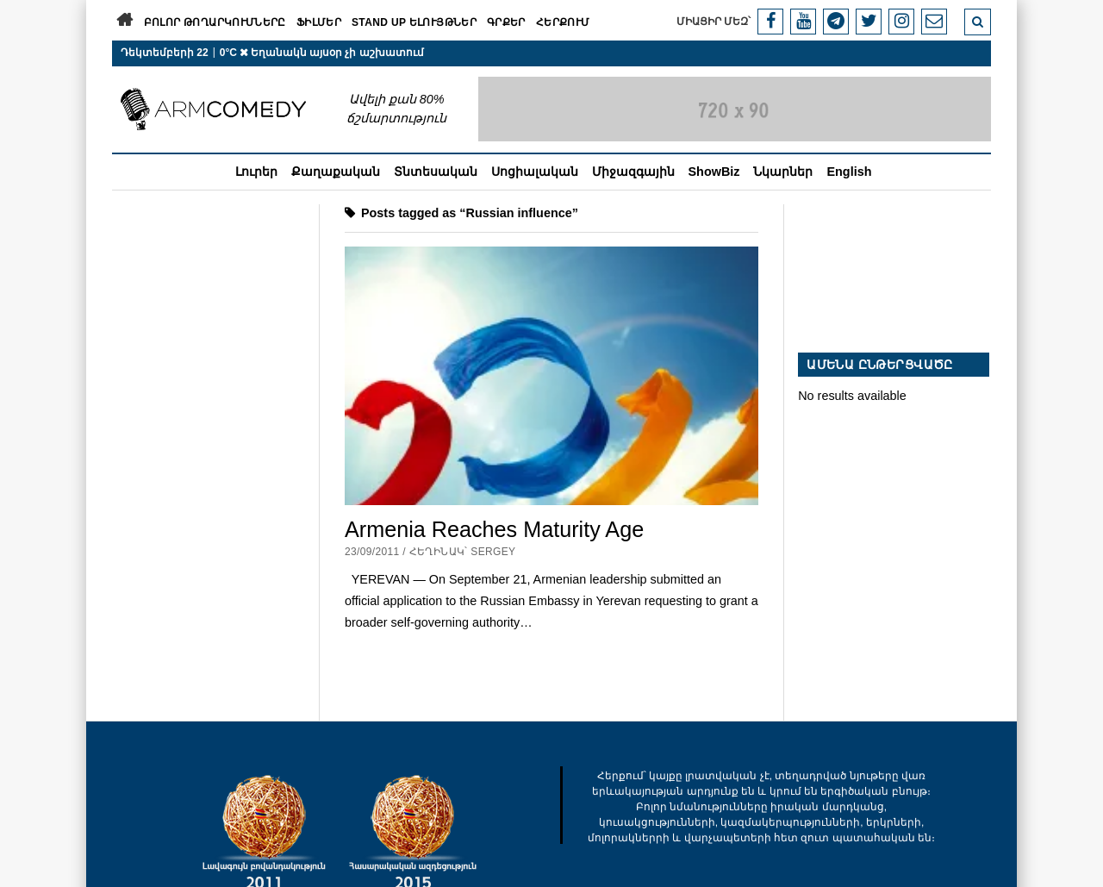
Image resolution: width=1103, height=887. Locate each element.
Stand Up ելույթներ (414, 22)
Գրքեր (506, 22)
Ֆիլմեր (318, 22)
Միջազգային (633, 171)
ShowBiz (714, 171)
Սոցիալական (534, 171)
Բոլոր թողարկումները (215, 22)
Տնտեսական (435, 171)
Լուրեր (256, 171)
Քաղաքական (335, 171)
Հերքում (563, 22)
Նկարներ (783, 171)
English (848, 171)
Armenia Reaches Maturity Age (494, 529)
